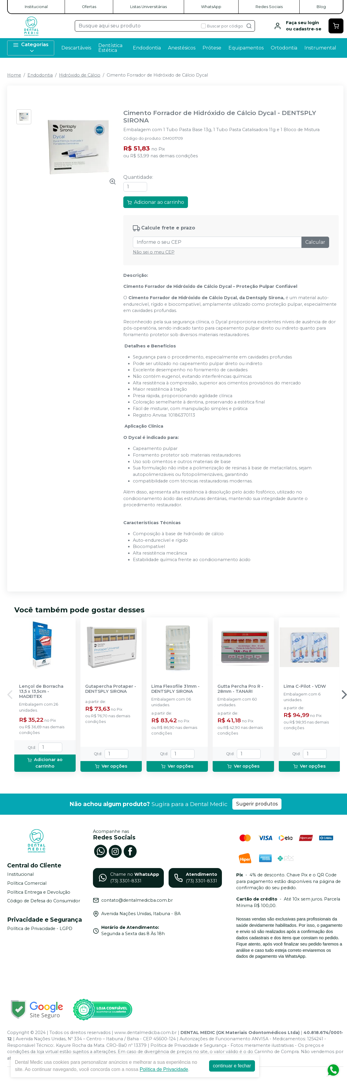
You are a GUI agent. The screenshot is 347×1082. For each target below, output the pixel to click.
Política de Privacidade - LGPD (39, 928)
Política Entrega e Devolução (38, 892)
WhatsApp (211, 6)
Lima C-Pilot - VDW (305, 686)
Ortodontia (284, 48)
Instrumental (320, 48)
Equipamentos (246, 48)
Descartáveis (76, 48)
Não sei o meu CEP (154, 252)
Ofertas (89, 6)
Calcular (315, 242)
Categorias (31, 48)
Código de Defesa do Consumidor (43, 901)
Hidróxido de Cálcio (79, 75)
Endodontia (147, 48)
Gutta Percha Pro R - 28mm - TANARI (240, 689)
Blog (321, 6)
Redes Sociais (269, 6)
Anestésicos (181, 48)
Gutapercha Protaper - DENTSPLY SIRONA (110, 689)
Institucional (36, 6)
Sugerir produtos (257, 804)
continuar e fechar (232, 1065)
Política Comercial (26, 883)
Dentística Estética (110, 48)
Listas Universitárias (148, 6)
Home (14, 75)
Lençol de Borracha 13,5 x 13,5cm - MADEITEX (41, 691)
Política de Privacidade (164, 1069)
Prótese (212, 48)
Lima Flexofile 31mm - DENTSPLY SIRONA (175, 689)
